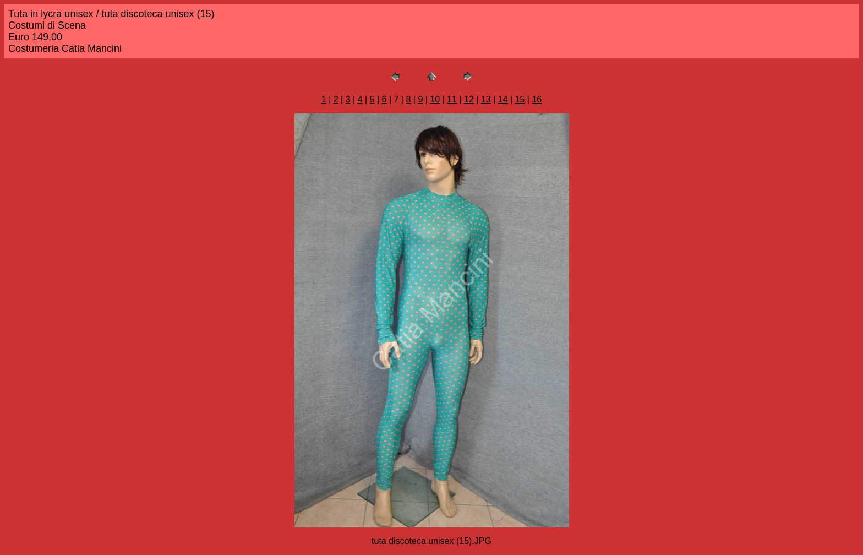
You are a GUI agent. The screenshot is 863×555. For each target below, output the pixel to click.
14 (503, 99)
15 (520, 99)
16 (537, 99)
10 (435, 99)
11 (452, 99)
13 (486, 99)
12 (469, 99)
